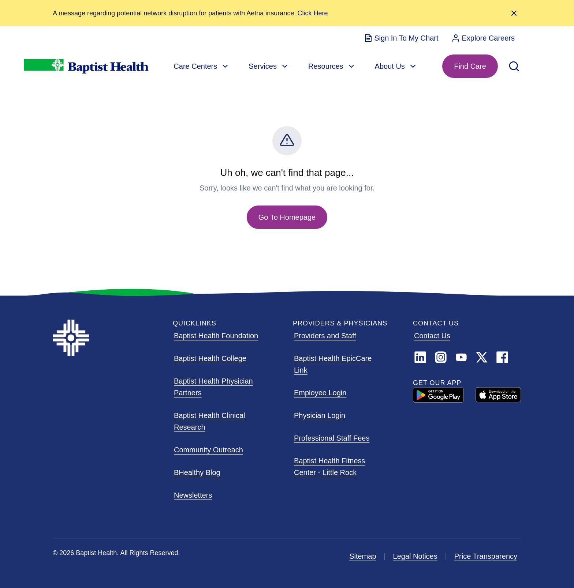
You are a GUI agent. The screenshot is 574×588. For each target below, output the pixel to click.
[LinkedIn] (420, 357)
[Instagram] (440, 357)
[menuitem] (401, 38)
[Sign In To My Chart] (401, 38)
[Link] (481, 357)
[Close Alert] (514, 13)
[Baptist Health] (107, 338)
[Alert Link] (312, 13)
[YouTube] (461, 357)
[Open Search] (514, 66)
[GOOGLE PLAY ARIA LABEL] (438, 395)
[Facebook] (502, 357)
